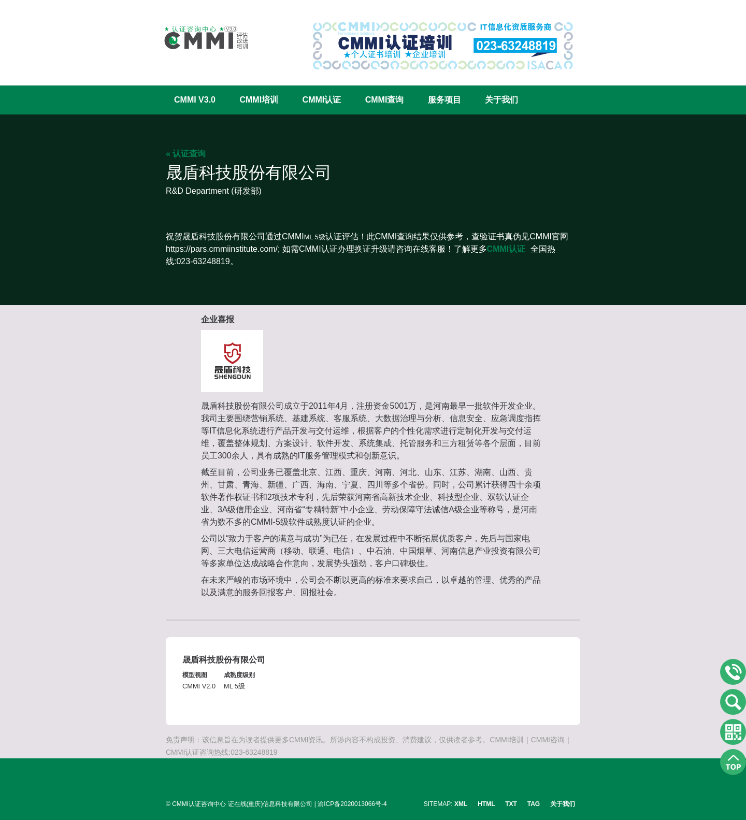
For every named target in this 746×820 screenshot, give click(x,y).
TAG (533, 804)
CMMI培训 (258, 99)
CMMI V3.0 (195, 99)
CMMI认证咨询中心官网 (199, 37)
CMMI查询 (384, 99)
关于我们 (501, 99)
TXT (511, 804)
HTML (486, 804)
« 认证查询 (186, 153)
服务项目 (444, 99)
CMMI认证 (322, 99)
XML (460, 804)
